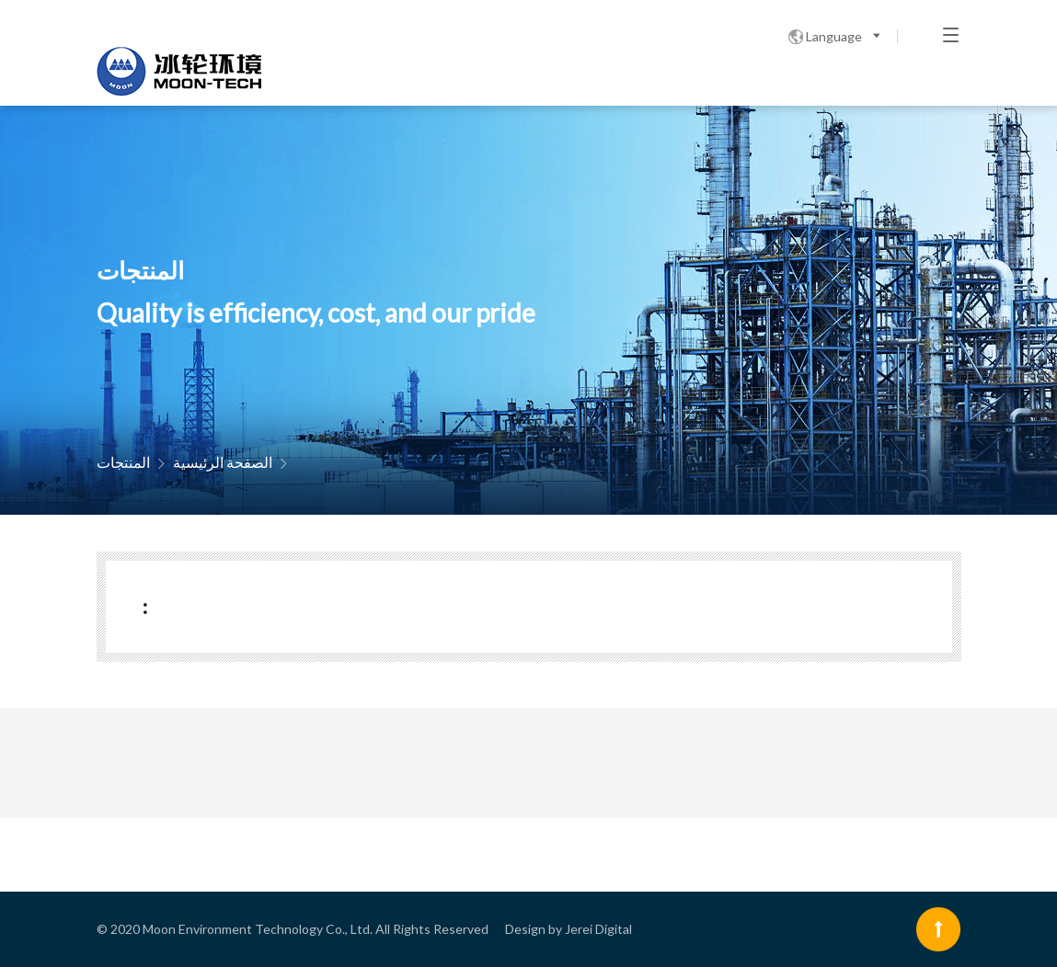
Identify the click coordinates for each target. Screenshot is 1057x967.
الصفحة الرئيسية (222, 462)
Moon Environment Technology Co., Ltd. (258, 929)
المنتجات (123, 462)
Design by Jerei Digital (568, 929)
